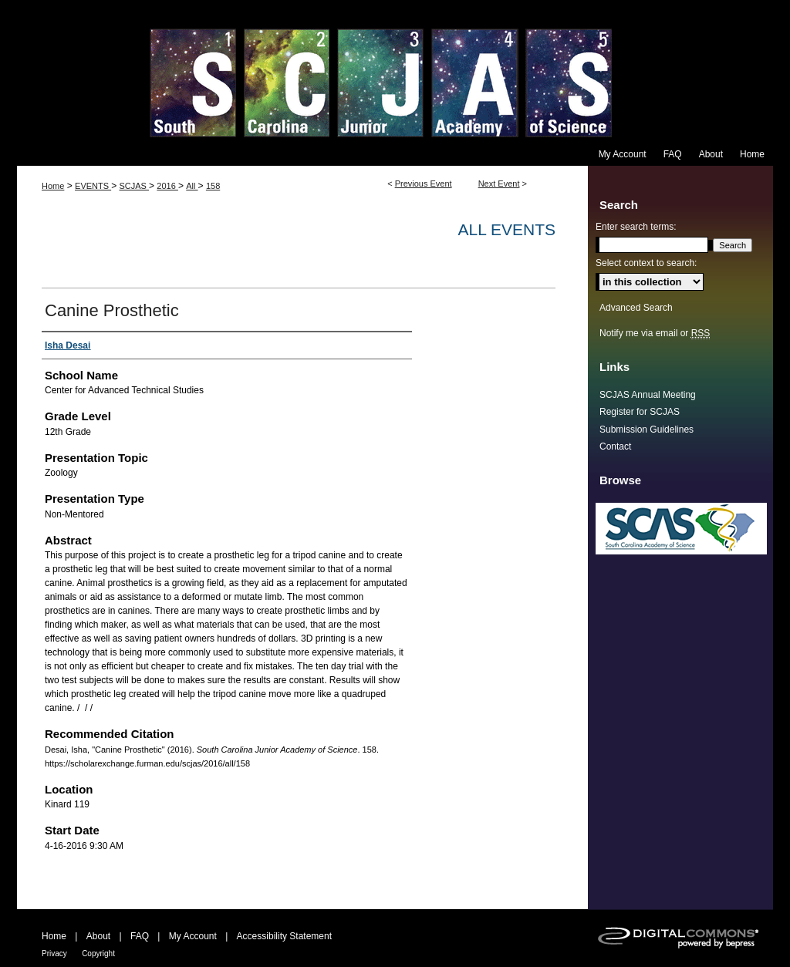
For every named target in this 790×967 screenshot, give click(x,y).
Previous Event (423, 183)
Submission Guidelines (646, 429)
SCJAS (134, 185)
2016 (167, 185)
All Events (506, 229)
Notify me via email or (654, 333)
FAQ (139, 936)
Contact (615, 446)
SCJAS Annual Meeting (647, 394)
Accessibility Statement (284, 936)
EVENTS (93, 185)
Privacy (54, 953)
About (98, 936)
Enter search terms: (636, 226)
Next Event (499, 183)
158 (213, 185)
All (192, 185)
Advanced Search (636, 307)
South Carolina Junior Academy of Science (395, 71)
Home (53, 185)
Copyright (98, 953)
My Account (193, 936)
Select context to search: (646, 263)
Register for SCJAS (639, 411)
